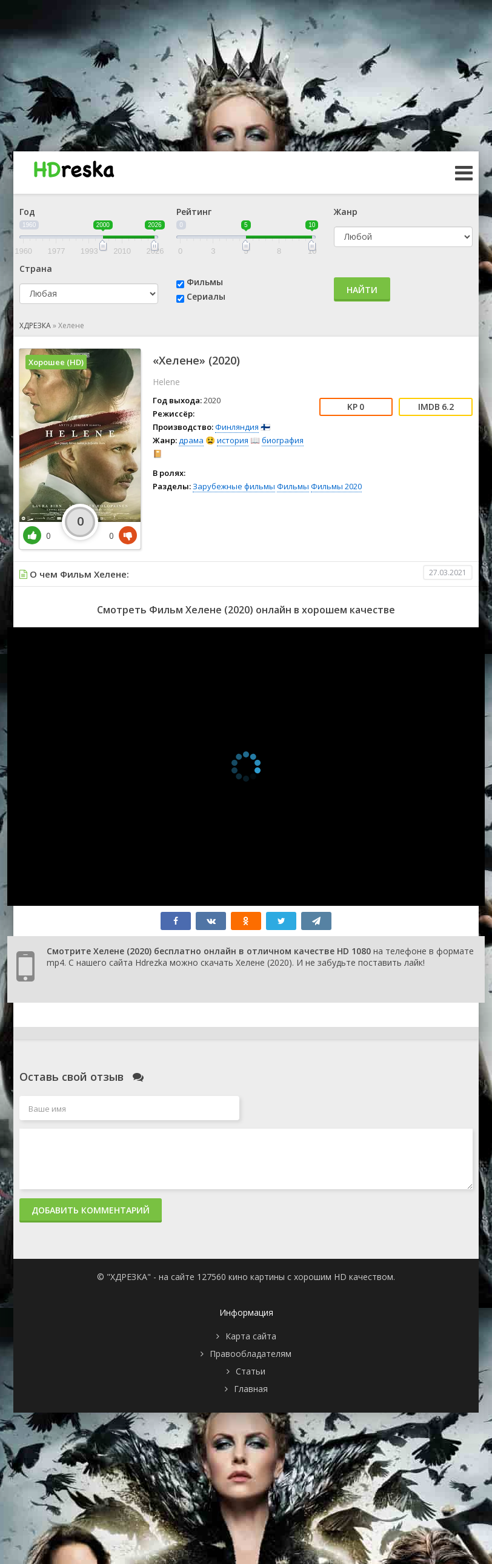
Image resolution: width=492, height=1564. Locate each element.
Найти (362, 289)
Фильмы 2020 (336, 486)
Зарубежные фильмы (234, 486)
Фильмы (205, 282)
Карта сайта (250, 1336)
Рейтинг (193, 211)
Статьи (250, 1371)
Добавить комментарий (91, 1210)
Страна (35, 268)
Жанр (345, 211)
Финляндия (237, 426)
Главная (251, 1388)
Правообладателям (250, 1353)
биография (283, 440)
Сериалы (206, 296)
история (232, 440)
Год (27, 211)
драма (191, 440)
